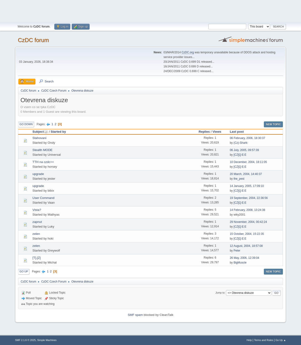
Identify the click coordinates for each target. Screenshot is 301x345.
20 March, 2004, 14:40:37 (246, 174)
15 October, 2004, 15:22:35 (247, 234)
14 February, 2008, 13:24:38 (247, 210)
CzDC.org (188, 52)
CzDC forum (33, 40)
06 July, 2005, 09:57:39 (244, 150)
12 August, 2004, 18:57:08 (246, 246)
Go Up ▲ (280, 340)
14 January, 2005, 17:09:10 (247, 186)
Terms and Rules (263, 340)
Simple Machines (46, 340)
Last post (237, 131)
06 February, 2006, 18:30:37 (247, 138)
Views (216, 131)
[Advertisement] (150, 10)
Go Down (26, 124)
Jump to (219, 292)
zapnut (37, 222)
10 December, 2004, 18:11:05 (248, 162)
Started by (58, 131)
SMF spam (135, 315)
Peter (237, 250)
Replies (204, 131)
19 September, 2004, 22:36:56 (249, 198)
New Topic (273, 124)
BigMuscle (240, 262)
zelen (36, 234)
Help (249, 340)
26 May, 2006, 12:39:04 (244, 258)
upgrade (38, 174)
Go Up (24, 271)
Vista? (36, 210)
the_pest (239, 178)
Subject (40, 131)
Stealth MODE (42, 150)
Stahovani (39, 138)
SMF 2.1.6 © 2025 (25, 340)
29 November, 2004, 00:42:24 (248, 222)
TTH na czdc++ (43, 162)
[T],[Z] (36, 258)
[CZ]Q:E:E (240, 154)
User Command (43, 198)
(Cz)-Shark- (241, 142)
